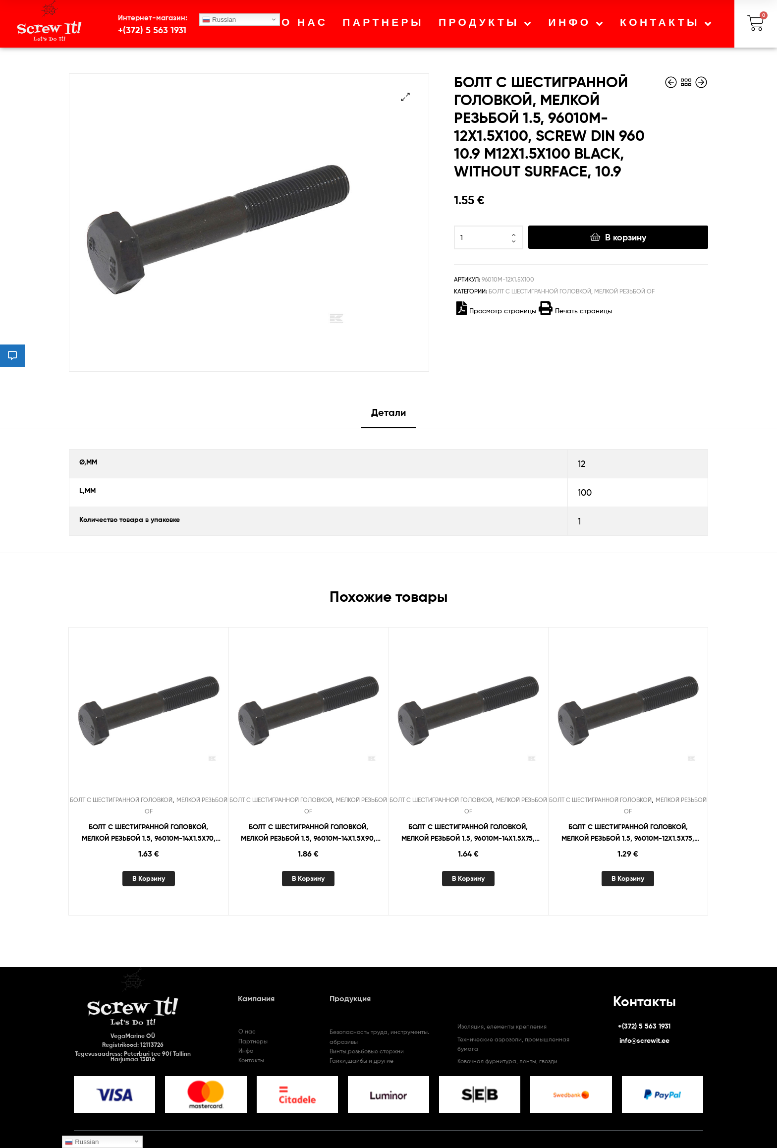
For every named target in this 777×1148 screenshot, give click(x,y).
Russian (219, 20)
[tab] (388, 416)
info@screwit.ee (644, 1040)
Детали (388, 412)
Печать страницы (575, 310)
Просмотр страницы (496, 310)
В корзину (625, 237)
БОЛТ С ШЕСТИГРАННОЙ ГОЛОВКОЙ (540, 291)
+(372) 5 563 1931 (152, 30)
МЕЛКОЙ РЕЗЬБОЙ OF (624, 291)
